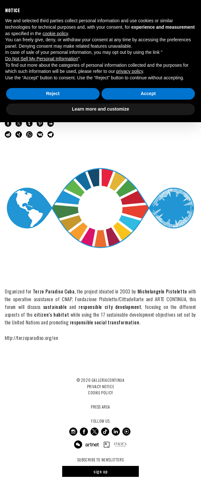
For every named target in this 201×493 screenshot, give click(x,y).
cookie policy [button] (55, 33)
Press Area (100, 406)
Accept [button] (148, 93)
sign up (100, 471)
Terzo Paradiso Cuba (54, 291)
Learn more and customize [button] (100, 109)
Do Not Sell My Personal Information (41, 58)
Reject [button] (53, 93)
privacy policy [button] (129, 71)
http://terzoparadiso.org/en (31, 337)
